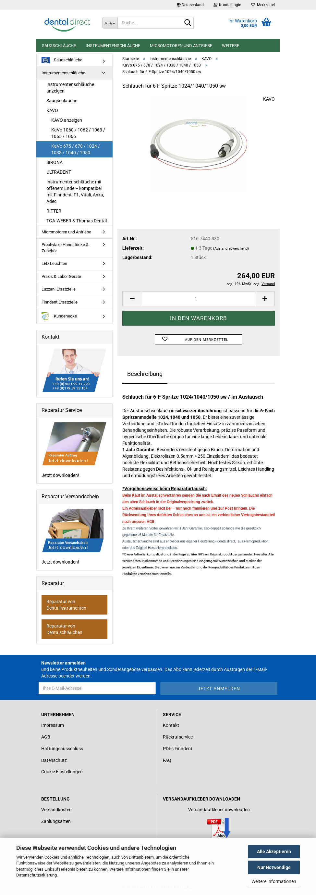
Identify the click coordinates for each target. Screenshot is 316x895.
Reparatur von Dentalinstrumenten (66, 605)
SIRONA (54, 162)
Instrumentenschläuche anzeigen (70, 87)
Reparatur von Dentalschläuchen (64, 629)
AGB (45, 737)
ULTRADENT (58, 172)
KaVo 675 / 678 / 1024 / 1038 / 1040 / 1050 (75, 149)
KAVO (269, 99)
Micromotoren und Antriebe (181, 45)
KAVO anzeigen (66, 120)
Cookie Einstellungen (62, 771)
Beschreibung (145, 373)
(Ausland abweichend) (231, 248)
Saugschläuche (59, 45)
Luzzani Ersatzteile (59, 289)
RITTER (53, 211)
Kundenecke (59, 316)
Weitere (230, 45)
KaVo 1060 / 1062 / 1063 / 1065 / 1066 (78, 133)
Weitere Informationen (273, 881)
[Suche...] (110, 23)
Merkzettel (263, 5)
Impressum (52, 725)
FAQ (167, 760)
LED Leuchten (54, 263)
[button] (190, 5)
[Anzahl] (198, 299)
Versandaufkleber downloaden (219, 809)
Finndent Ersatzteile (60, 302)
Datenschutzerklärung (36, 875)
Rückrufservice (178, 737)
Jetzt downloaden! (74, 450)
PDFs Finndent (177, 748)
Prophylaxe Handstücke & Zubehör (65, 247)
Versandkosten (56, 809)
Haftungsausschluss (62, 748)
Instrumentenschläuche (113, 45)
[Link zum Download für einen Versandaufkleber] (219, 828)
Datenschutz (54, 760)
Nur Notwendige (274, 867)
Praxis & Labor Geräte (61, 276)
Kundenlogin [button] (227, 5)
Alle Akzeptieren (274, 851)
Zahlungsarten (56, 821)
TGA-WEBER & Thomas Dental (76, 220)
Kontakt (171, 725)
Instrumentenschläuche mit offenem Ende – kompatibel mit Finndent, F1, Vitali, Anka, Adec (75, 191)
